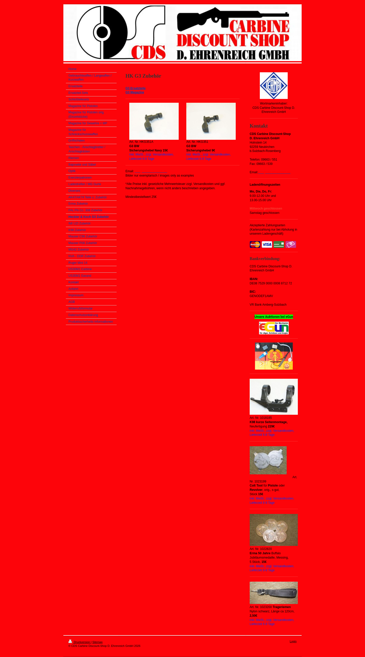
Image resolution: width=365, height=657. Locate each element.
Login (293, 641)
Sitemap (97, 642)
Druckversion (79, 642)
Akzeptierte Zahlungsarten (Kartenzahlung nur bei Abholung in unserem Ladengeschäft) (273, 229)
